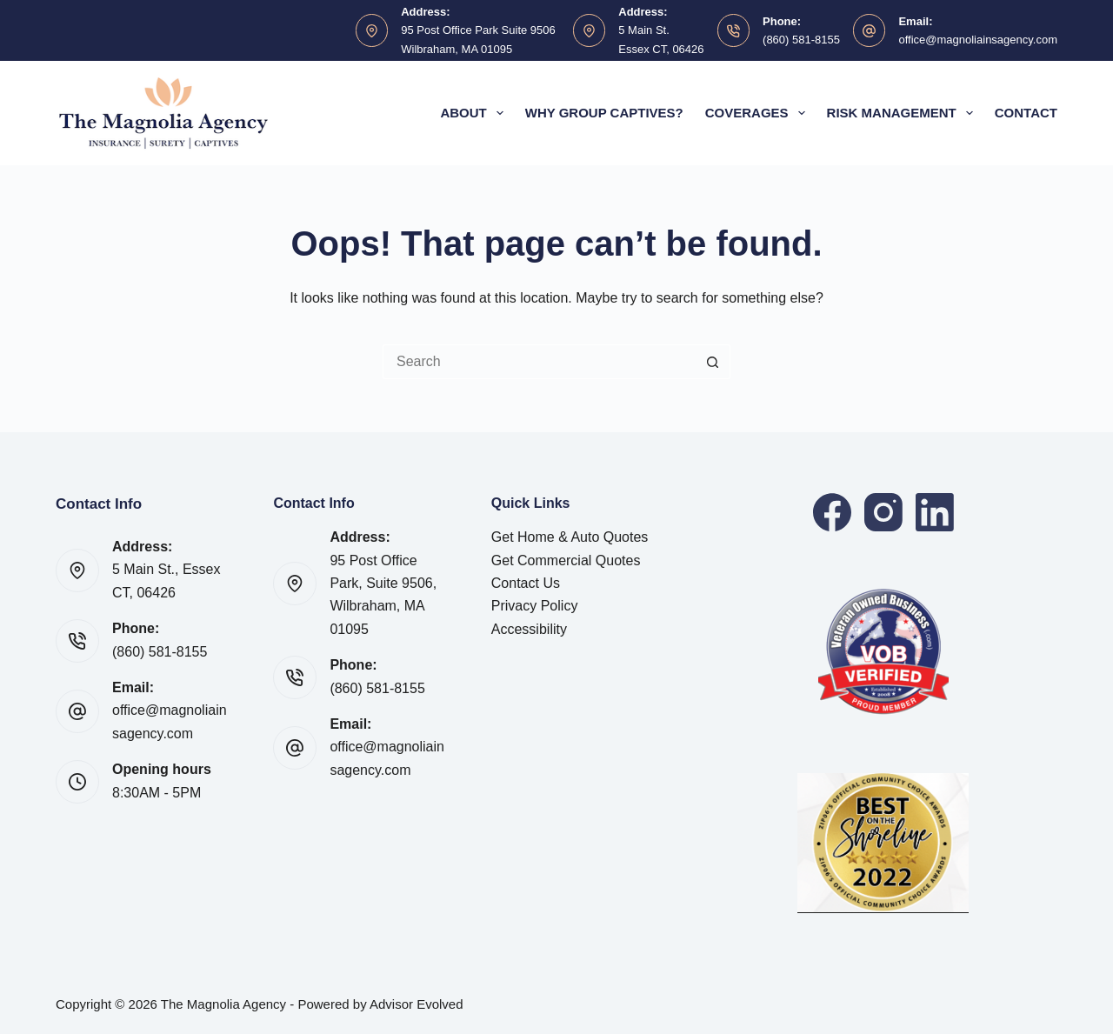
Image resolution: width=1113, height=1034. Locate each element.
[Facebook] (832, 512)
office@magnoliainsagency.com (977, 39)
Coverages (758, 113)
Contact (1026, 112)
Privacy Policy (534, 605)
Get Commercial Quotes (566, 560)
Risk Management (903, 113)
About (475, 113)
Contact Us (525, 583)
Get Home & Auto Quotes (570, 537)
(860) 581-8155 (801, 39)
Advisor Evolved (416, 1004)
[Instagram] (883, 512)
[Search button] (713, 361)
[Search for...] (539, 361)
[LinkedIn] (935, 512)
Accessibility (529, 629)
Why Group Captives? (604, 112)
